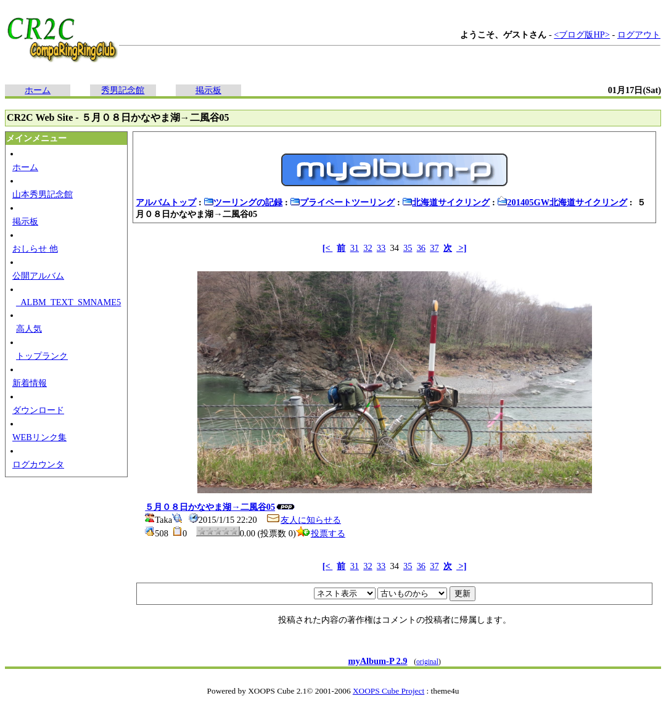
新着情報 (29, 383)
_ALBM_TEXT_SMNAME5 (68, 302)
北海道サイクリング (446, 202)
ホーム (38, 90)
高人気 (29, 329)
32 (367, 248)
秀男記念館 (122, 90)
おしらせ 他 (35, 248)
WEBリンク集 (39, 437)
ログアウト (638, 34)
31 (354, 248)
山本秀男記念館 (42, 194)
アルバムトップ (166, 202)
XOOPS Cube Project (388, 690)
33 (381, 248)
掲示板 (208, 90)
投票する (320, 533)
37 (434, 248)
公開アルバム (38, 276)
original (427, 661)
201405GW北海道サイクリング (562, 202)
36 (421, 248)
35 (407, 248)
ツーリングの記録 (243, 202)
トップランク (42, 356)
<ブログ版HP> (582, 34)
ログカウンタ (38, 464)
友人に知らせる (303, 520)
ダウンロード (38, 410)
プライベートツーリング (342, 202)
